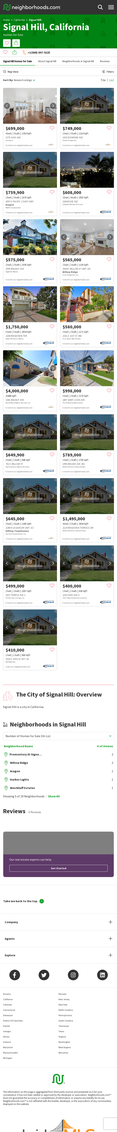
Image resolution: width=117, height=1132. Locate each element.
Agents (10, 930)
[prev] (7, 97)
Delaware (8, 1006)
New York (62, 996)
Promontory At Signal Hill (26, 746)
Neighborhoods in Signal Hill (78, 52)
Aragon (15, 762)
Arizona (7, 985)
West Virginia (64, 1038)
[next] (53, 97)
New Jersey (64, 990)
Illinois (6, 1028)
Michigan (7, 1049)
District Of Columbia (13, 1012)
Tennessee (63, 1017)
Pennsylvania (65, 1006)
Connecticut (9, 1001)
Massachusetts (10, 1044)
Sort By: (8, 71)
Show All (54, 788)
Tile (103, 71)
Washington (64, 1033)
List (111, 71)
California (19, 20)
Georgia (7, 1022)
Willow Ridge (19, 754)
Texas (61, 1022)
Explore (10, 946)
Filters (108, 63)
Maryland (8, 1038)
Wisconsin (63, 1044)
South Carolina (65, 1012)
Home (6, 20)
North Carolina (65, 1001)
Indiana (7, 1033)
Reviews (105, 52)
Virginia (62, 1028)
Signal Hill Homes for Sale (17, 52)
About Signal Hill (47, 52)
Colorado (7, 996)
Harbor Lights (19, 771)
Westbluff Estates (22, 779)
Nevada (62, 985)
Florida (6, 1017)
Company (11, 913)
